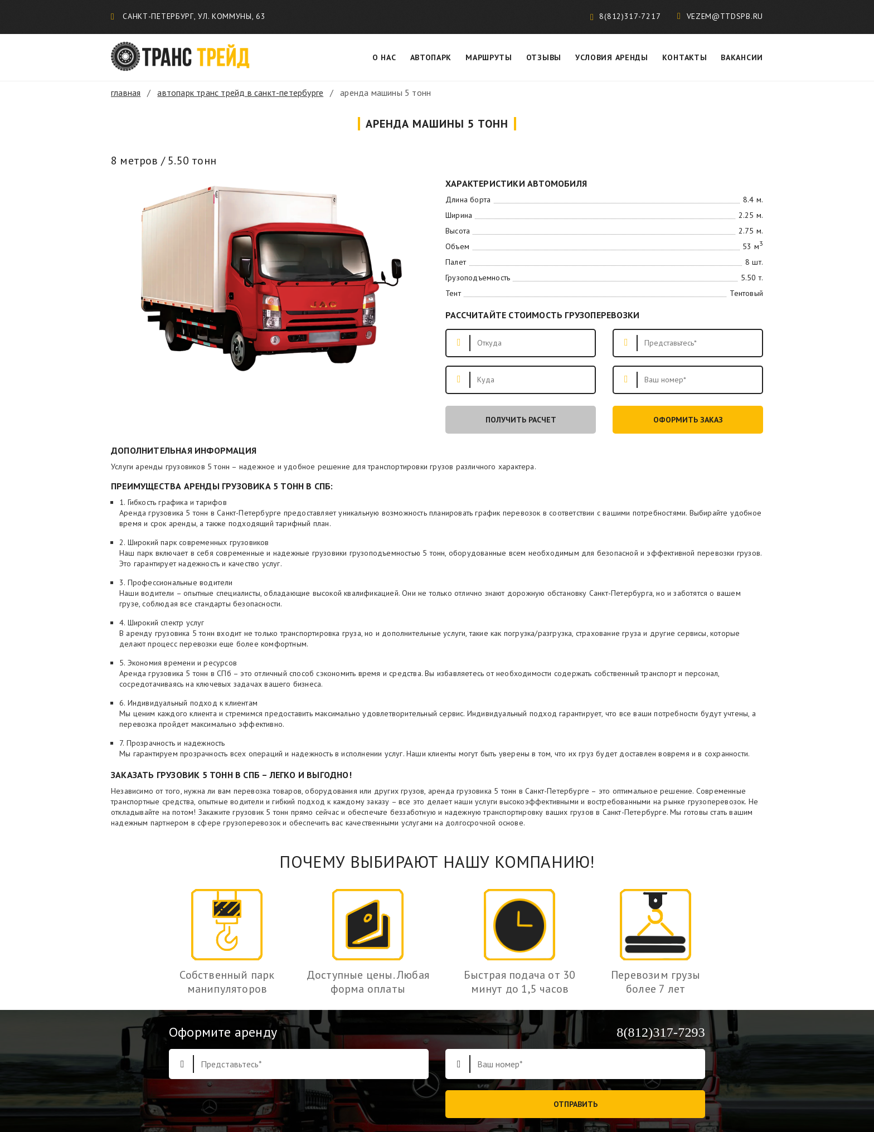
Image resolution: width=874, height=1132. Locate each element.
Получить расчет (520, 420)
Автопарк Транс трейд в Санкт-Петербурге (240, 92)
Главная (125, 92)
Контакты (684, 57)
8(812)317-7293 (660, 1032)
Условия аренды (611, 57)
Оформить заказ (688, 420)
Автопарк (431, 57)
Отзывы (543, 57)
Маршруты (488, 57)
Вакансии (742, 57)
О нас (384, 57)
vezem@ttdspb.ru (720, 16)
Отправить (575, 1104)
